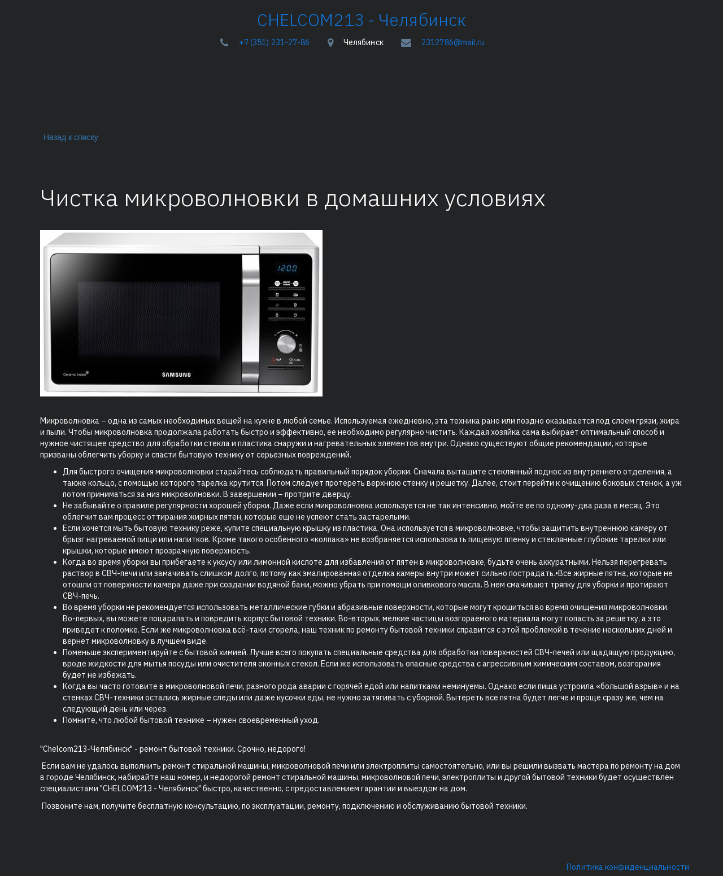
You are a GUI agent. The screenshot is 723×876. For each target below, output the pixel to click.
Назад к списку (69, 137)
